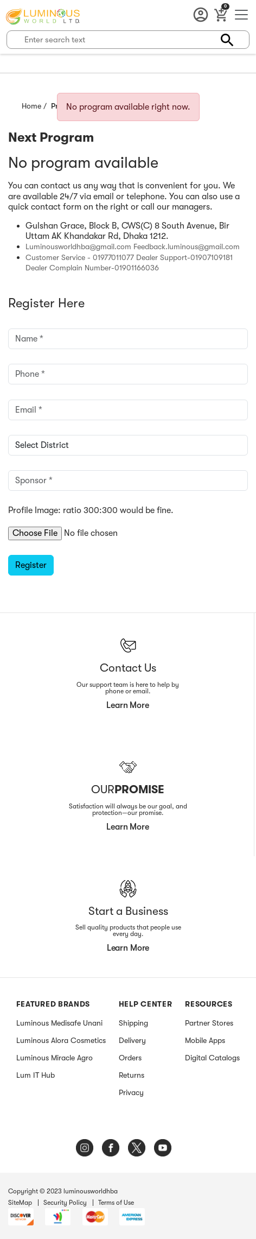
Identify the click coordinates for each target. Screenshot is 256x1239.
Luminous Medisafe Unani (59, 1023)
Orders (130, 1057)
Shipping (133, 1023)
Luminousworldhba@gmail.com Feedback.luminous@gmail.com (132, 246)
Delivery (132, 1040)
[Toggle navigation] (241, 16)
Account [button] (203, 15)
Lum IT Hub (35, 1075)
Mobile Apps (205, 1040)
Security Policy (65, 1202)
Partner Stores (209, 1023)
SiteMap (20, 1202)
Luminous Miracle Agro (54, 1057)
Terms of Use (116, 1202)
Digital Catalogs (212, 1057)
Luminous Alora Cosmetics (61, 1040)
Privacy (131, 1092)
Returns (131, 1075)
